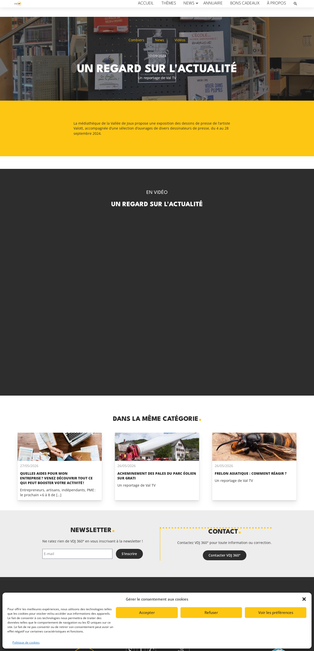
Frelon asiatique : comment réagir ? (251, 473)
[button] (304, 599)
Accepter (147, 612)
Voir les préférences (275, 612)
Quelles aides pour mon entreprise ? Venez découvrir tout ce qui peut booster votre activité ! (56, 478)
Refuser (211, 612)
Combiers (136, 40)
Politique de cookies (26, 642)
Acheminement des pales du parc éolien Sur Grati (156, 475)
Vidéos (180, 40)
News (159, 40)
